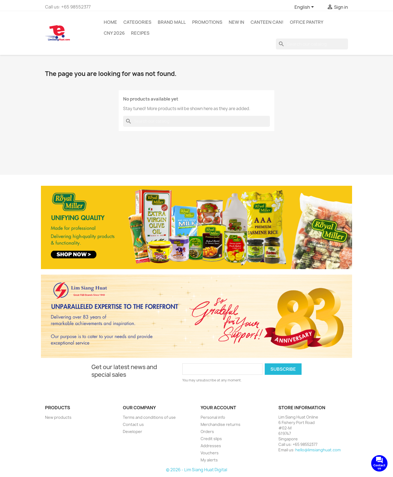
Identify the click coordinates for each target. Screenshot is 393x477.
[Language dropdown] (305, 7)
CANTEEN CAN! (267, 22)
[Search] (312, 44)
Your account (218, 408)
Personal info (213, 417)
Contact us (133, 424)
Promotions (207, 22)
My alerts (209, 460)
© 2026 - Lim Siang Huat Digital (196, 470)
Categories (137, 22)
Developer (132, 431)
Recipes (140, 33)
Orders (207, 431)
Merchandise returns (220, 424)
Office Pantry (306, 22)
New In (236, 22)
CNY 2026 (114, 33)
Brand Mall (172, 22)
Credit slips (211, 438)
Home (110, 22)
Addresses (211, 445)
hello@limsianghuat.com (318, 449)
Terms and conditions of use (149, 417)
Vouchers (210, 452)
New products (58, 417)
